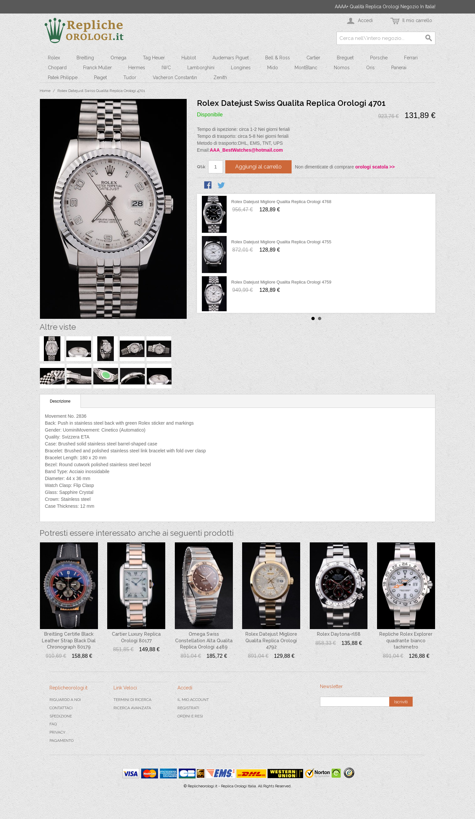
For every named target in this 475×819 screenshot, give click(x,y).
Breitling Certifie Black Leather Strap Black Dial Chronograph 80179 (69, 640)
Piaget (100, 77)
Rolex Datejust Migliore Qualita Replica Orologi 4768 (281, 201)
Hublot (188, 57)
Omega (118, 57)
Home (45, 90)
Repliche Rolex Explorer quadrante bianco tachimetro (405, 640)
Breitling (85, 57)
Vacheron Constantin (175, 77)
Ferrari (411, 57)
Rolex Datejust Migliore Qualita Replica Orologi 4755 (281, 241)
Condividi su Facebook (208, 185)
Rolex (54, 57)
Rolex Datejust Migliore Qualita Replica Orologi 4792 (271, 640)
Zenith (220, 77)
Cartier (313, 57)
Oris (370, 67)
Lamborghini (200, 67)
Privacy (57, 732)
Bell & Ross (277, 57)
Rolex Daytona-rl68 (339, 634)
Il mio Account (193, 699)
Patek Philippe (63, 77)
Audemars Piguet (230, 57)
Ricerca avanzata (132, 708)
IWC (166, 67)
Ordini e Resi (190, 716)
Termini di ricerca (132, 699)
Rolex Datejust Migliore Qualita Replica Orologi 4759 (281, 282)
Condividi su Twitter (221, 185)
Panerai (398, 67)
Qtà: (201, 166)
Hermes (136, 67)
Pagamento (61, 740)
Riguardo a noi (65, 699)
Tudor (129, 77)
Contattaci (61, 708)
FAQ (53, 724)
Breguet (345, 57)
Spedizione (60, 716)
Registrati (188, 708)
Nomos (342, 67)
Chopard (57, 67)
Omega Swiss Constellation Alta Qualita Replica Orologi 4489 (204, 640)
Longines (241, 67)
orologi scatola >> (375, 166)
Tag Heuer (154, 57)
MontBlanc (306, 67)
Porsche (379, 57)
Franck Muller (97, 67)
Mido (272, 67)
